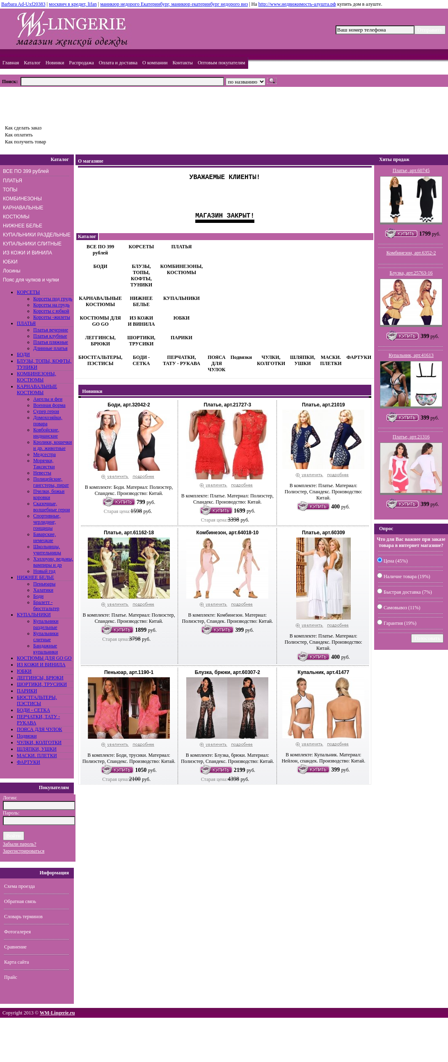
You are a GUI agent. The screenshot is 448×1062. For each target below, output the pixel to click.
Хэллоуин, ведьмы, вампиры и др (53, 562)
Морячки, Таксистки (44, 464)
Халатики (43, 590)
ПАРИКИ (27, 691)
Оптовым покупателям (221, 63)
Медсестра (44, 454)
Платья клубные (50, 336)
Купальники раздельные (46, 624)
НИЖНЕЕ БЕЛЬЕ (22, 226)
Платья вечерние (50, 330)
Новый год (44, 571)
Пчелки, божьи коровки (48, 494)
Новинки (55, 63)
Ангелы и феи (47, 399)
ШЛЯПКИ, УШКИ (37, 749)
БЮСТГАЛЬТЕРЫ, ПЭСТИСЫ (37, 700)
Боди (38, 596)
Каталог (32, 63)
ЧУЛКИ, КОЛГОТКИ (39, 742)
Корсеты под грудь (52, 299)
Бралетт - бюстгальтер (46, 605)
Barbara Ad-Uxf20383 (23, 4)
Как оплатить (19, 135)
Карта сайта (16, 962)
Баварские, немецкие (44, 537)
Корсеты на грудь (51, 305)
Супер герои (46, 411)
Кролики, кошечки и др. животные (52, 445)
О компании (154, 63)
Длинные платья (50, 348)
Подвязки (27, 736)
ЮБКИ (10, 262)
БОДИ (23, 354)
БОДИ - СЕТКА (33, 710)
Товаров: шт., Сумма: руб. (39, 103)
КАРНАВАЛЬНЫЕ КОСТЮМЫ (23, 212)
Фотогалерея (17, 932)
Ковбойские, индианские (46, 433)
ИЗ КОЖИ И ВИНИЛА (27, 253)
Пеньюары (44, 584)
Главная (10, 63)
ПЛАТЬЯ (12, 181)
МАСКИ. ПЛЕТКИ (37, 755)
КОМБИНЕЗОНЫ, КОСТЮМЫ (36, 377)
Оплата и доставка (118, 63)
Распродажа (81, 63)
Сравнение (15, 947)
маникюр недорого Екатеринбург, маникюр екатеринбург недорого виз (174, 4)
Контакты (182, 63)
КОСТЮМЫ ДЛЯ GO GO (44, 658)
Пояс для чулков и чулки (31, 280)
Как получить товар (25, 142)
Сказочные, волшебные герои (51, 507)
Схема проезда (19, 886)
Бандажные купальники (45, 649)
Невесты (42, 473)
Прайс (10, 977)
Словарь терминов (23, 916)
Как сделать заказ (23, 128)
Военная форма (49, 405)
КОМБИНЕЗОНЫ (22, 199)
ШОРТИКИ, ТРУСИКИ (42, 684)
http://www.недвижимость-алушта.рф (297, 4)
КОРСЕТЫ (28, 292)
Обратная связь (20, 901)
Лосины (12, 271)
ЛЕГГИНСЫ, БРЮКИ (40, 678)
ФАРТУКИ (28, 762)
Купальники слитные (46, 636)
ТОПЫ (10, 190)
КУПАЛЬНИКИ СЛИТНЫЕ (32, 244)
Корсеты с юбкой (51, 311)
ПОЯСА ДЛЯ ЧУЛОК (39, 729)
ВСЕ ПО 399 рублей (26, 171)
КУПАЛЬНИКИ (34, 614)
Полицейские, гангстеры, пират (51, 482)
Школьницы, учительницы (47, 550)
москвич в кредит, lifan (73, 4)
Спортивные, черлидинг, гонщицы (46, 522)
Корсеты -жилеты (51, 317)
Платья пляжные (50, 342)
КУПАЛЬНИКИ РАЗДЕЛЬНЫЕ (37, 235)
